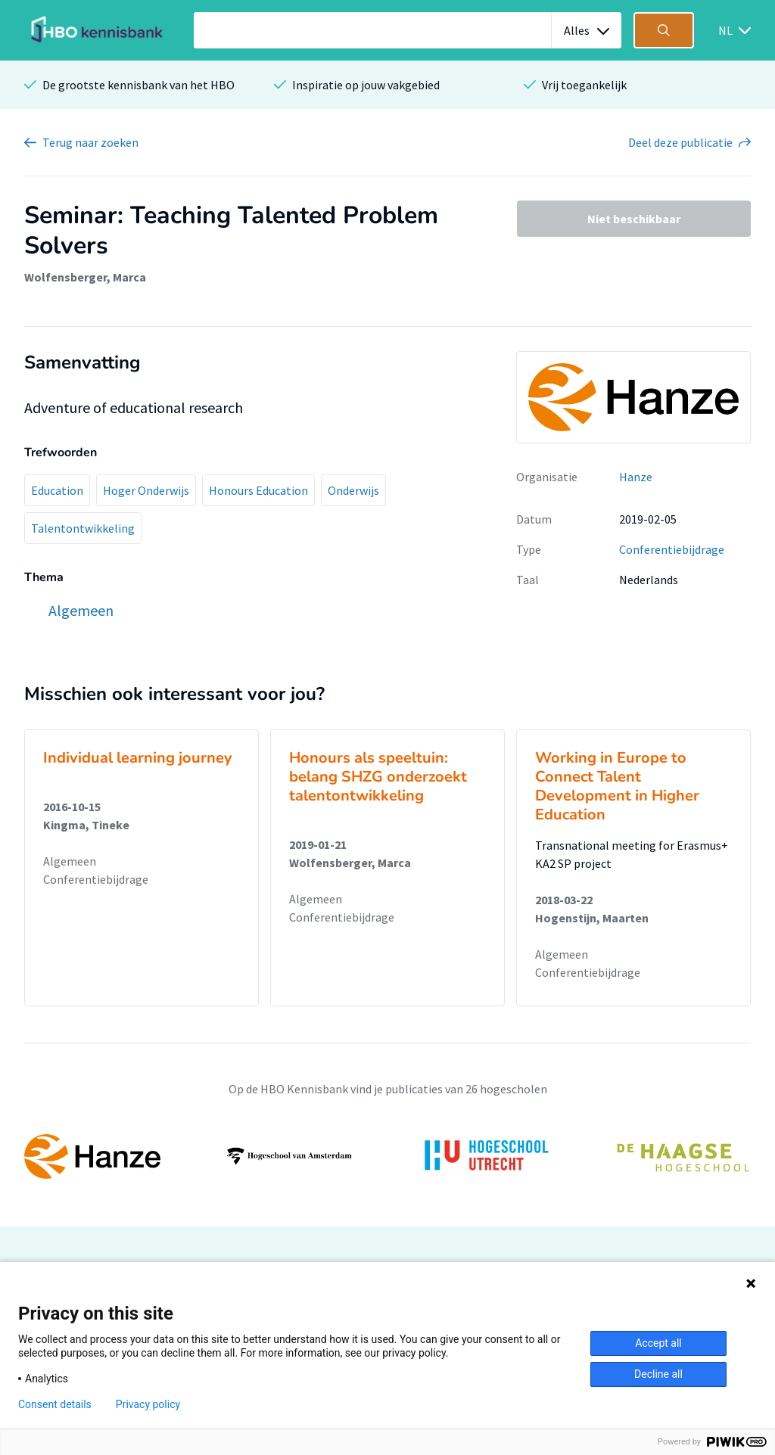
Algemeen (69, 861)
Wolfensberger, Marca (85, 276)
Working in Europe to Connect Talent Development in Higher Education (617, 786)
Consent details (55, 1404)
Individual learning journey (137, 758)
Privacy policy (148, 1404)
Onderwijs (353, 490)
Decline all (658, 1374)
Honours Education (258, 490)
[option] (387, 1156)
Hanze (635, 476)
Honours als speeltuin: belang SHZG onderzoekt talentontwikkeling (378, 777)
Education (57, 490)
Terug (90, 142)
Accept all (658, 1343)
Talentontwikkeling (83, 528)
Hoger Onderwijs (146, 490)
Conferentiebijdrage (671, 549)
